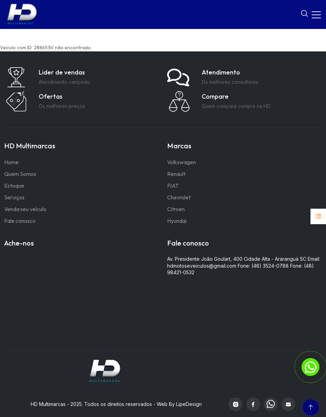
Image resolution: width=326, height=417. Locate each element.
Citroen (176, 209)
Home (11, 162)
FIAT (173, 185)
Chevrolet (179, 197)
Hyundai (176, 220)
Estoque (14, 185)
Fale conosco (20, 220)
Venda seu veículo (25, 209)
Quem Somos (20, 173)
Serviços (14, 197)
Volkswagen (181, 162)
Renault (176, 173)
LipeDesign (189, 404)
